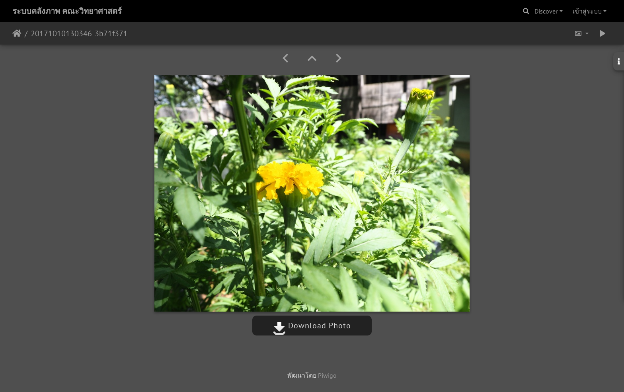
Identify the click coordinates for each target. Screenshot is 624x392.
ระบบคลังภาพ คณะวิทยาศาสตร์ (67, 11)
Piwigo (327, 375)
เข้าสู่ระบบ (587, 11)
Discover (546, 11)
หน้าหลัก (16, 33)
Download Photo (312, 325)
